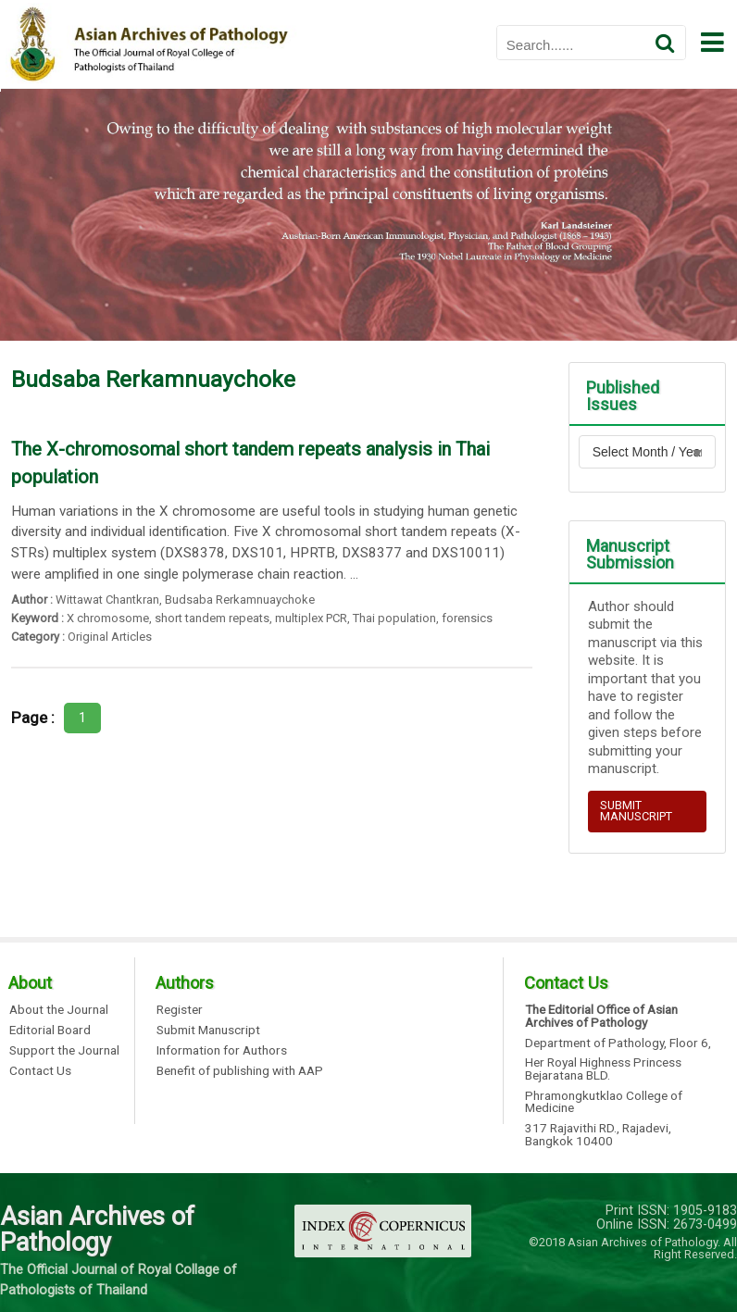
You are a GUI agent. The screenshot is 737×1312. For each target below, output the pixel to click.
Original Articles (110, 637)
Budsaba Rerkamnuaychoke (240, 599)
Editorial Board (50, 1030)
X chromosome (108, 618)
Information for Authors (221, 1050)
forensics (467, 618)
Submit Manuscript (208, 1030)
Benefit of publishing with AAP (239, 1071)
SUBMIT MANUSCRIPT (636, 811)
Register (179, 1010)
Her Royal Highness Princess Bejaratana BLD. (603, 1068)
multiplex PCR (311, 618)
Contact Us (40, 1071)
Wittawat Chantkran (107, 599)
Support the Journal (64, 1050)
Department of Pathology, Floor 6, (618, 1043)
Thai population (394, 618)
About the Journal (58, 1010)
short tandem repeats (212, 618)
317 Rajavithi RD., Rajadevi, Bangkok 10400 (598, 1134)
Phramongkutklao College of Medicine (603, 1102)
